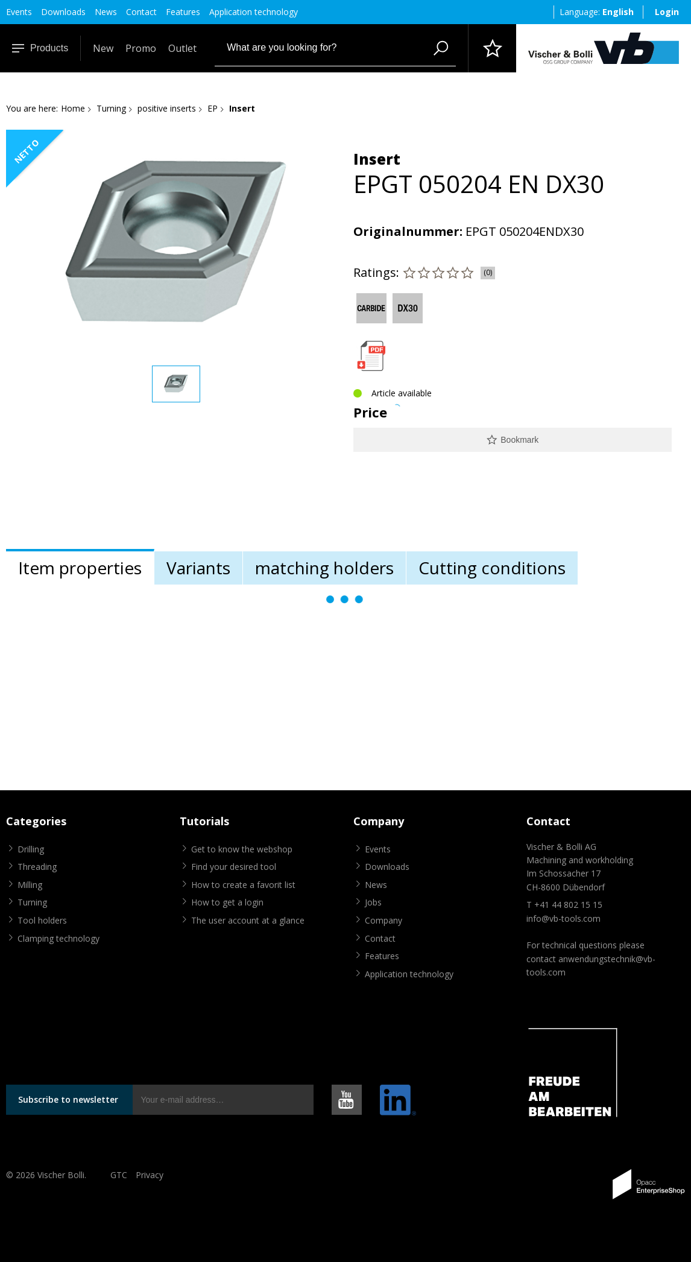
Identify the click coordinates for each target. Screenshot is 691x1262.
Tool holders (42, 920)
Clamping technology (58, 938)
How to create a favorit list (243, 884)
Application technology (253, 11)
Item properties (80, 567)
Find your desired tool (233, 866)
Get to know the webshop (241, 849)
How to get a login (227, 902)
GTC (118, 1175)
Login (667, 11)
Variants (198, 567)
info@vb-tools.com (563, 918)
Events (19, 11)
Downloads (63, 11)
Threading (37, 866)
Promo (140, 48)
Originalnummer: (407, 231)
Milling (29, 884)
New (103, 48)
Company (383, 920)
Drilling (30, 849)
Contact (141, 11)
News (106, 11)
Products (40, 48)
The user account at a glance (247, 920)
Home (73, 108)
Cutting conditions (492, 567)
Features (183, 11)
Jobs (373, 902)
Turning (111, 108)
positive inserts (166, 108)
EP (212, 108)
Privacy (149, 1175)
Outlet (182, 48)
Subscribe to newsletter (68, 1099)
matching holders (324, 567)
